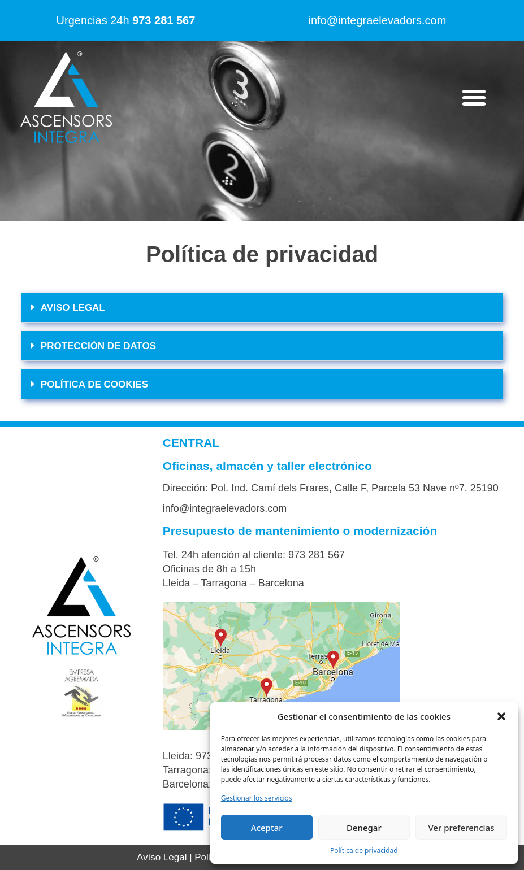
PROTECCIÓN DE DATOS (98, 346)
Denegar (364, 827)
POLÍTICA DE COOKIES (94, 384)
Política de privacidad (364, 850)
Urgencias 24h (126, 20)
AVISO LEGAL (73, 307)
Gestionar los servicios (256, 798)
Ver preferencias (461, 827)
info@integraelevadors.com (378, 20)
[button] (501, 716)
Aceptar (267, 827)
